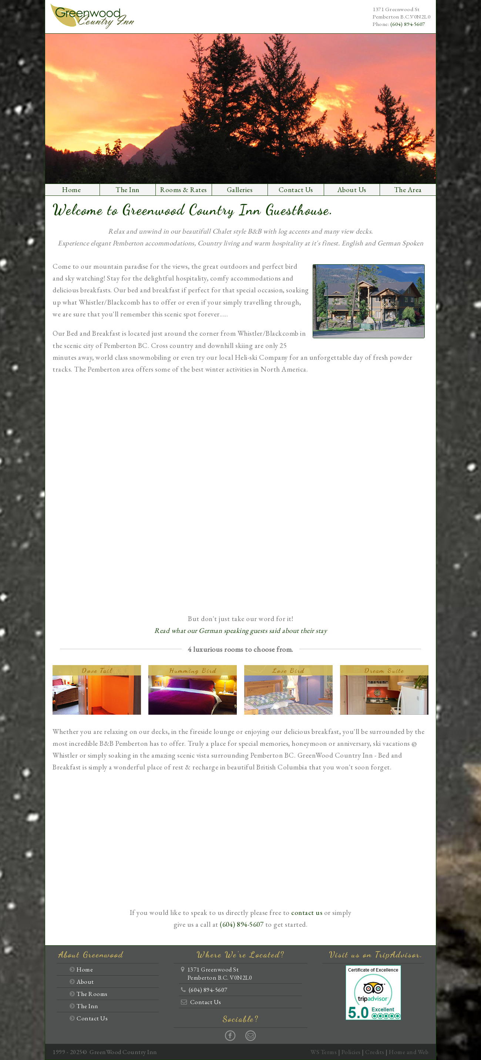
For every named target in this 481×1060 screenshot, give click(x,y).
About (85, 981)
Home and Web (408, 1052)
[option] (240, 109)
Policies (351, 1052)
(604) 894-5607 (407, 24)
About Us (351, 189)
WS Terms (323, 1052)
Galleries (240, 189)
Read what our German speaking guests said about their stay (240, 630)
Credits (374, 1052)
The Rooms (92, 994)
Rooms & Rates (183, 189)
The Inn (127, 189)
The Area (408, 189)
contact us (306, 912)
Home (71, 189)
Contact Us (296, 189)
